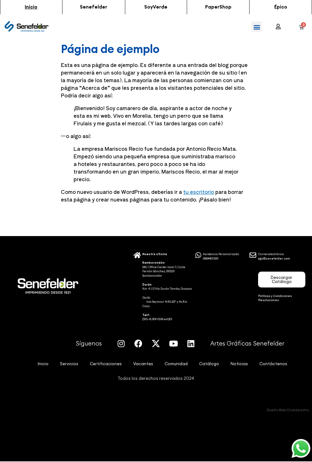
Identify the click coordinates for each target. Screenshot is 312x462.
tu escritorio (198, 192)
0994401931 (211, 259)
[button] (31, 7)
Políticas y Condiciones (275, 296)
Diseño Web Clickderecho (288, 410)
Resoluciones (268, 300)
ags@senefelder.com (274, 259)
